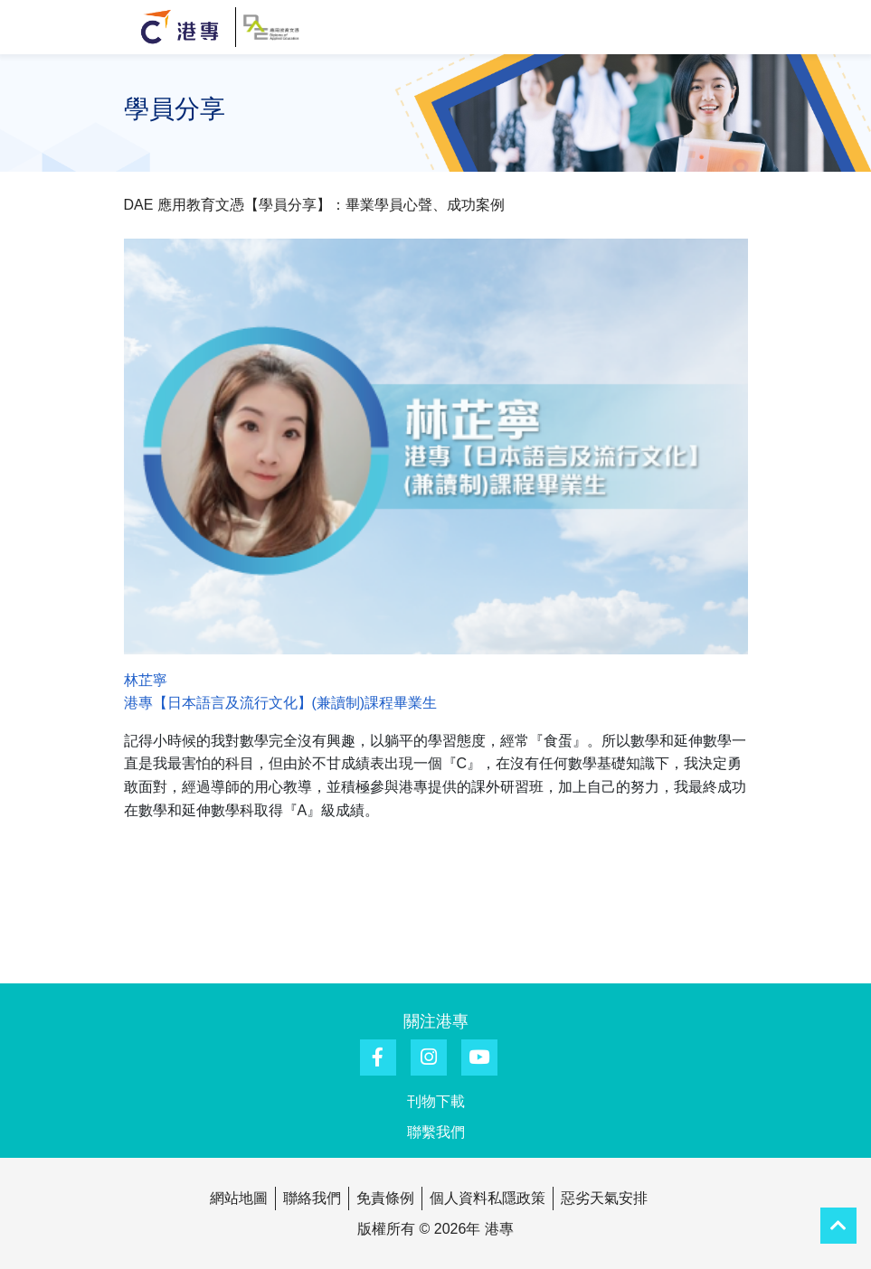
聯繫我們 (436, 1132)
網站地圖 (239, 1198)
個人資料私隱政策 (487, 1198)
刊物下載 (436, 1101)
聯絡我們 (312, 1198)
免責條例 (385, 1198)
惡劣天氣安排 (604, 1198)
